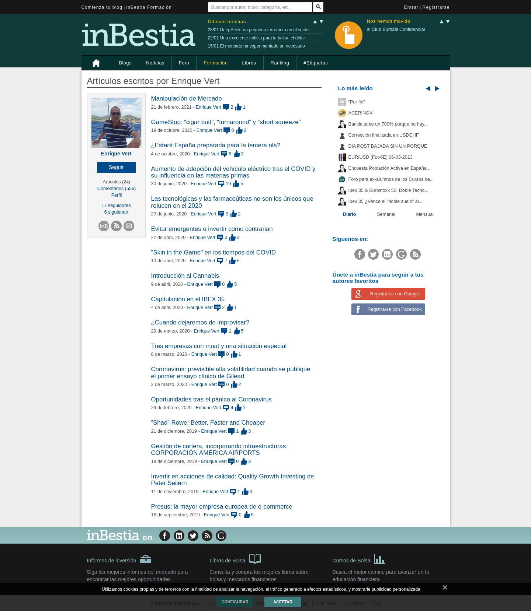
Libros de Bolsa (235, 558)
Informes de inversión (119, 559)
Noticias (155, 63)
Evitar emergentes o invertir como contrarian (212, 228)
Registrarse (436, 7)
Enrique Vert (116, 154)
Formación (216, 63)
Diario (349, 214)
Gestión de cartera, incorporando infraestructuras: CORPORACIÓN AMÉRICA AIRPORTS (219, 449)
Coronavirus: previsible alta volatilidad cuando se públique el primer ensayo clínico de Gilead (230, 372)
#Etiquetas (315, 63)
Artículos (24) (117, 182)
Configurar (234, 602)
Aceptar (282, 602)
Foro (184, 63)
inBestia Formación (149, 7)
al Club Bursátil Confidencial (396, 29)
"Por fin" (356, 102)
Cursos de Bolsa (359, 558)
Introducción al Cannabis (185, 275)
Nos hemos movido (388, 21)
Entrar (411, 7)
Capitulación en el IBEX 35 (188, 299)
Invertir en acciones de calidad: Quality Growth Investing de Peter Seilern (232, 480)
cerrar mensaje (445, 588)
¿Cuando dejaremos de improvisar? (200, 322)
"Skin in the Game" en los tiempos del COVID (213, 252)
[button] (116, 167)
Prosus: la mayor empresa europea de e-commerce (221, 506)
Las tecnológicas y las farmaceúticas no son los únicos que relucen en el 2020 (232, 202)
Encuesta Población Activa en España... (389, 168)
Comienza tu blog (102, 7)
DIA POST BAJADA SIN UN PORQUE (387, 146)
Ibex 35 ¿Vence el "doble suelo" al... (385, 201)
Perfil (116, 195)
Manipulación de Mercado (186, 98)
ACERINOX (360, 113)
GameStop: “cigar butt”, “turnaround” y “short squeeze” (226, 122)
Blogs (125, 63)
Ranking (280, 63)
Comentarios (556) (116, 188)
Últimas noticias (227, 21)
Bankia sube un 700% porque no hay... (388, 124)
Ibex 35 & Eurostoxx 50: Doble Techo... (388, 190)
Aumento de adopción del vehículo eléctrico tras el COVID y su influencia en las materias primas (233, 172)
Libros (249, 63)
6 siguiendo (116, 212)
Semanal (386, 214)
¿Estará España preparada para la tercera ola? (216, 145)
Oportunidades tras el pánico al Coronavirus (211, 399)
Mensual (425, 214)
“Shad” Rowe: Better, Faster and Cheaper (208, 422)
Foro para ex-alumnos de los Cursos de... (391, 179)
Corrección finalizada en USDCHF (383, 135)
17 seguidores (116, 205)
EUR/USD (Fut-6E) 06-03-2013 (380, 157)
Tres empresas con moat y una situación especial (219, 346)
